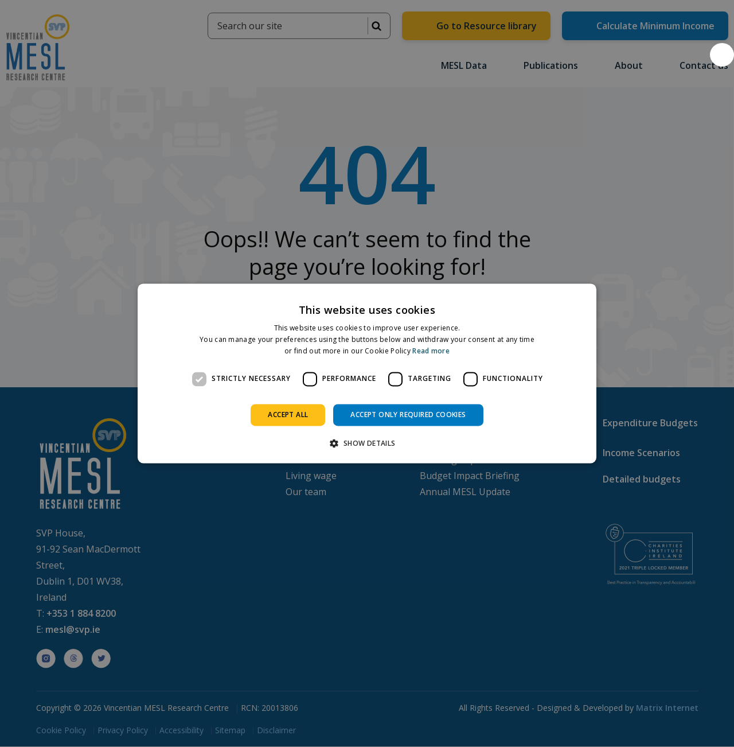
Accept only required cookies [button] (408, 414)
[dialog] (367, 373)
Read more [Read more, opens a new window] (431, 351)
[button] (722, 55)
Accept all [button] (288, 414)
